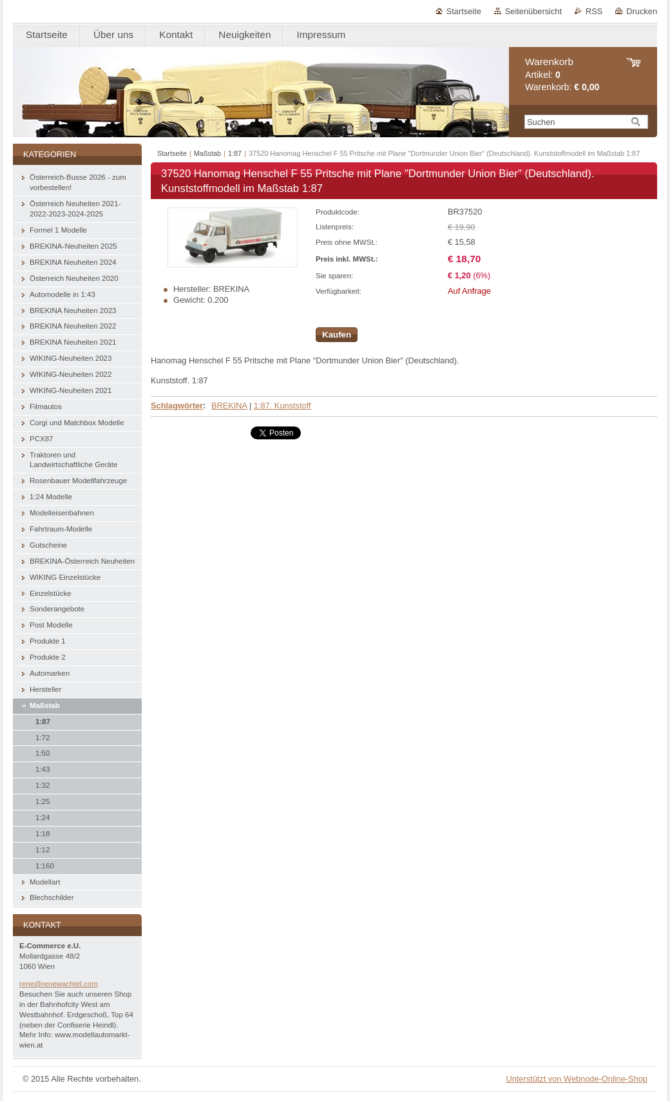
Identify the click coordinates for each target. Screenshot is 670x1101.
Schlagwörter (177, 405)
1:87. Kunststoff (282, 405)
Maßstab (207, 153)
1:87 (235, 153)
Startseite (463, 11)
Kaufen (336, 335)
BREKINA (229, 405)
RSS (594, 11)
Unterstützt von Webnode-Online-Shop (576, 1079)
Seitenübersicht (533, 11)
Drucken (641, 11)
